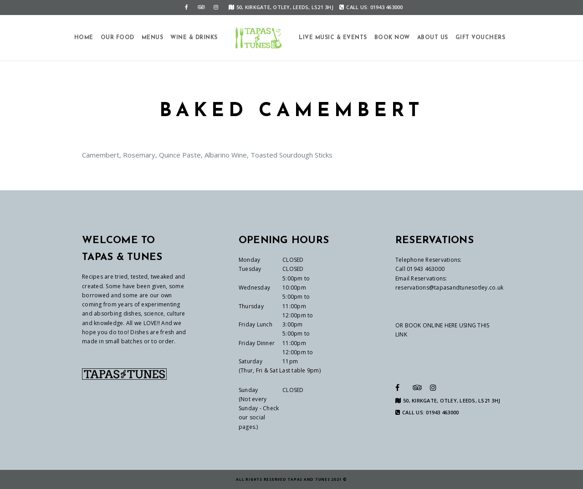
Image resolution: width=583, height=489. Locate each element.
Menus (153, 38)
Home (83, 38)
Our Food (117, 38)
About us (432, 38)
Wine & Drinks (194, 38)
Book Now (392, 38)
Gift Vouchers (480, 38)
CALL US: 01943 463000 (371, 7)
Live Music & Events (333, 38)
